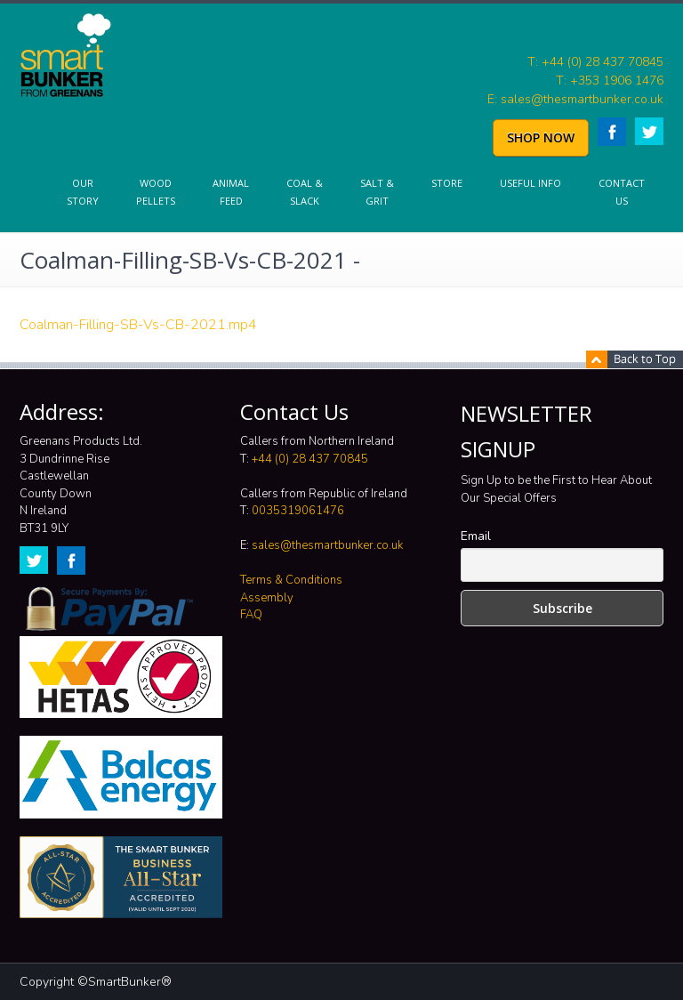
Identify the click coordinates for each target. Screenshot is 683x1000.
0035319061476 (298, 511)
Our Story (83, 191)
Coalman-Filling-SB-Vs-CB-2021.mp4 (138, 325)
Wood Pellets (155, 191)
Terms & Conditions (291, 580)
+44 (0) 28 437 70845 (310, 459)
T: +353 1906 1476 (609, 80)
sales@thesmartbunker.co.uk (327, 545)
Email (476, 536)
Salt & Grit (377, 191)
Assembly (266, 598)
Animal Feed (231, 191)
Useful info (530, 183)
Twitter (649, 131)
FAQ (251, 615)
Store (446, 183)
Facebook (612, 131)
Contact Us (622, 191)
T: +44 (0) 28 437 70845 (595, 61)
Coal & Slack (304, 191)
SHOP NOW (541, 137)
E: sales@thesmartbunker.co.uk (575, 99)
